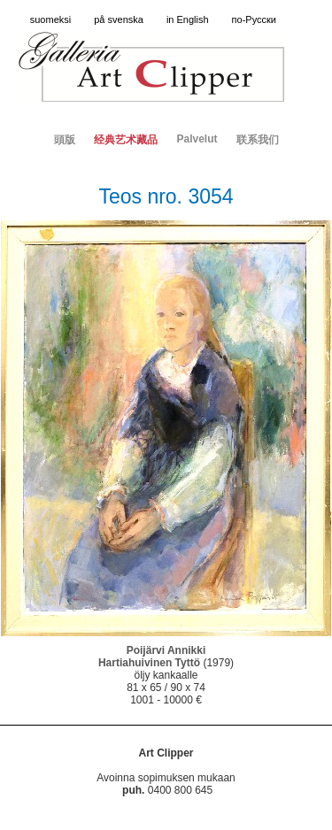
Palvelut (196, 139)
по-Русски (254, 19)
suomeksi (50, 19)
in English (187, 19)
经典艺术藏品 (126, 140)
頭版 (64, 140)
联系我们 (257, 140)
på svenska (118, 19)
